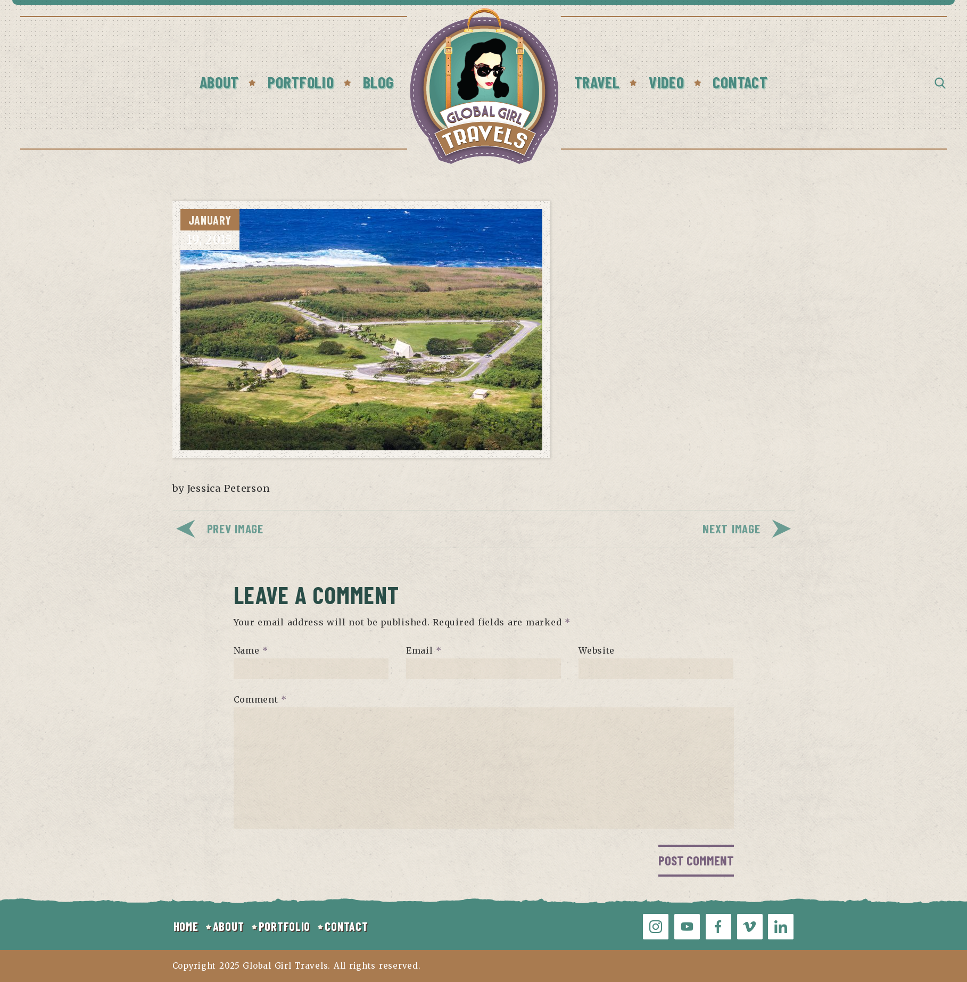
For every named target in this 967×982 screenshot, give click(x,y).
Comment (260, 699)
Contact (740, 82)
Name (251, 650)
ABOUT (228, 926)
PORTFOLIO (284, 926)
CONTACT (346, 926)
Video (666, 82)
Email (424, 650)
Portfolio (301, 82)
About (219, 82)
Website (596, 650)
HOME (186, 926)
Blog (378, 82)
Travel (597, 82)
